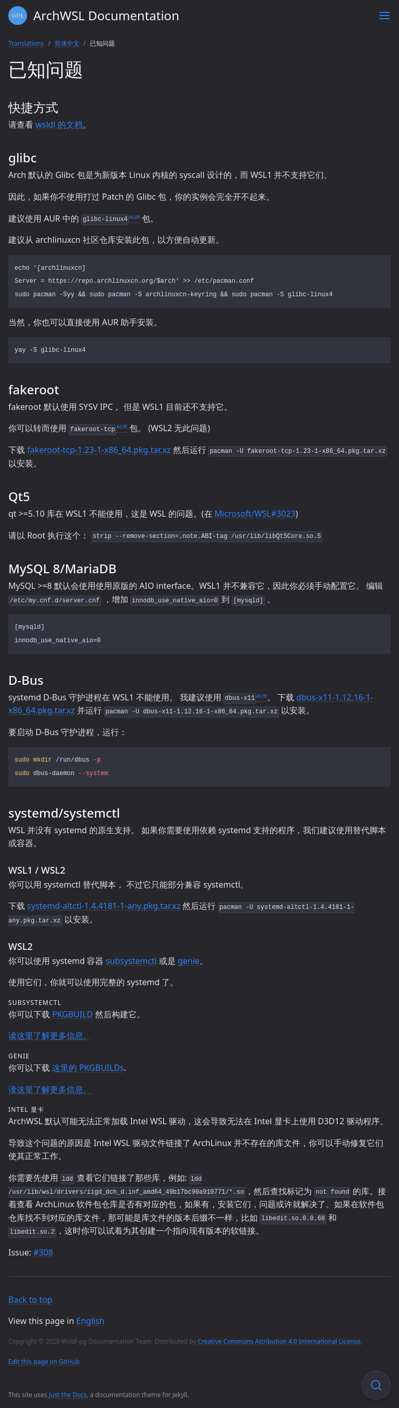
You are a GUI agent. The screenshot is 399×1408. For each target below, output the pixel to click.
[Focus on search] (376, 1385)
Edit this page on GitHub (43, 1361)
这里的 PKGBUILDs (88, 1067)
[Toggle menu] (384, 15)
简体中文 (67, 43)
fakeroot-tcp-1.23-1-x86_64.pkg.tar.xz (98, 449)
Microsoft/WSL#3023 (255, 513)
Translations (26, 43)
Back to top (30, 1299)
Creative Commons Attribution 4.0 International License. (280, 1341)
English (90, 1321)
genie (189, 961)
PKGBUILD (72, 1014)
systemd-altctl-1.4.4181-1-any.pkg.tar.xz (103, 906)
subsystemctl (131, 961)
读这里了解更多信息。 (49, 1035)
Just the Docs (68, 1394)
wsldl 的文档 (59, 124)
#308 (43, 1252)
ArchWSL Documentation (93, 15)
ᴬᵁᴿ (134, 218)
